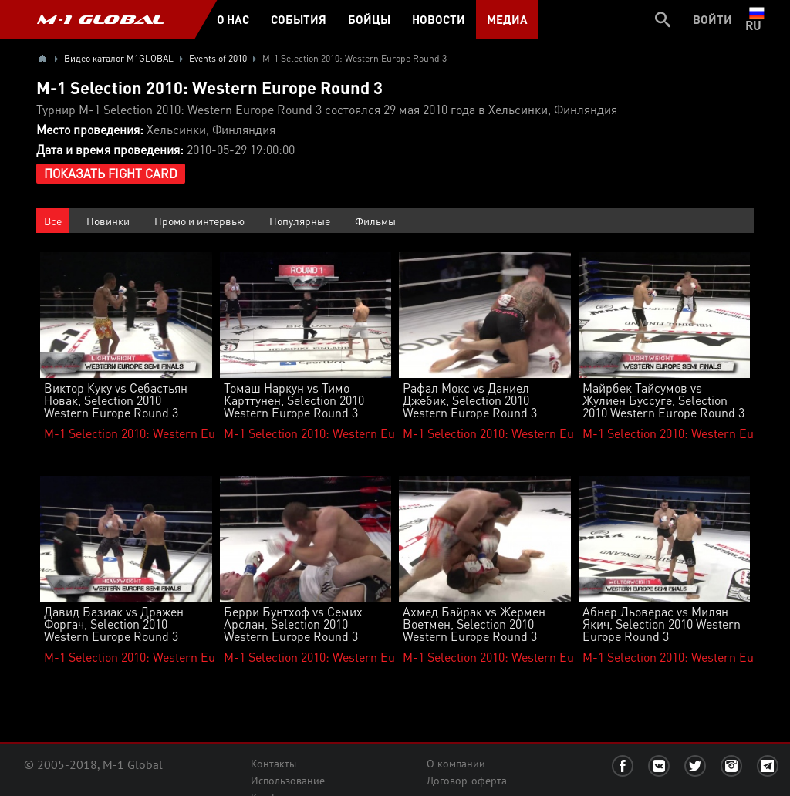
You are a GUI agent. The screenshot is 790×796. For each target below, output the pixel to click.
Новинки (108, 221)
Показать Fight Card (110, 173)
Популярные (299, 221)
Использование (288, 781)
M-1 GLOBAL (100, 19)
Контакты (273, 764)
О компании (456, 764)
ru (756, 19)
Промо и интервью (199, 221)
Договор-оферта (467, 781)
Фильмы (375, 221)
